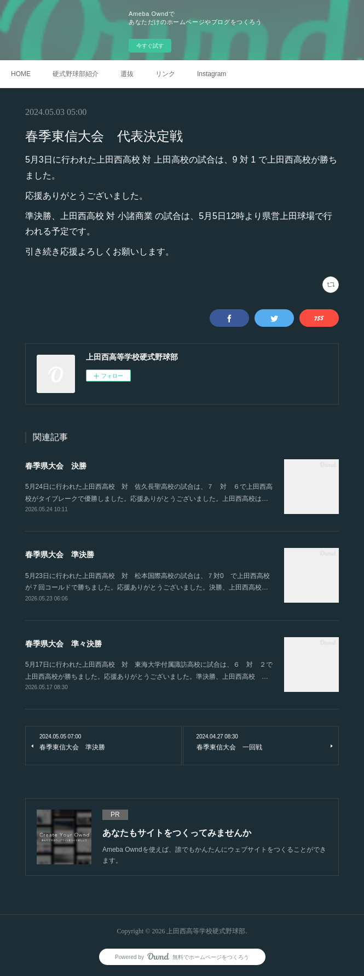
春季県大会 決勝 (55, 465)
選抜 (127, 74)
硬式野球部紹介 (76, 74)
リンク (165, 74)
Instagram (211, 74)
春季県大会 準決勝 (59, 554)
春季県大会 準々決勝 (63, 643)
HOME (21, 74)
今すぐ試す (150, 46)
